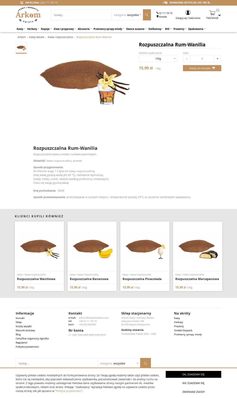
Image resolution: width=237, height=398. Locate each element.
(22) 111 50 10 (48, 2)
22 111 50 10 (164, 12)
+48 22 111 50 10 (88, 321)
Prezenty (179, 326)
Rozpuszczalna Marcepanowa (197, 279)
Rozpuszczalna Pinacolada (142, 279)
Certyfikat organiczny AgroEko (32, 338)
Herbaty (178, 322)
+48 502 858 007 (87, 324)
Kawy (177, 318)
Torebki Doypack (183, 330)
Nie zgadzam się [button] (193, 383)
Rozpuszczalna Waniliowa (36, 279)
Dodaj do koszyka (202, 68)
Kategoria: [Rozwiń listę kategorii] (126, 15)
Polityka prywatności (27, 346)
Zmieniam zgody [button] (193, 392)
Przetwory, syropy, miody (188, 334)
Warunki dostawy (25, 330)
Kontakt (161, 16)
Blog (18, 334)
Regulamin (21, 342)
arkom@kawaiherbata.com (94, 317)
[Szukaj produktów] (147, 14)
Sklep (19, 322)
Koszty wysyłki (24, 326)
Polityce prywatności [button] (68, 391)
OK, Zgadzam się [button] (193, 374)
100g (158, 58)
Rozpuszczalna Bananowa (89, 279)
